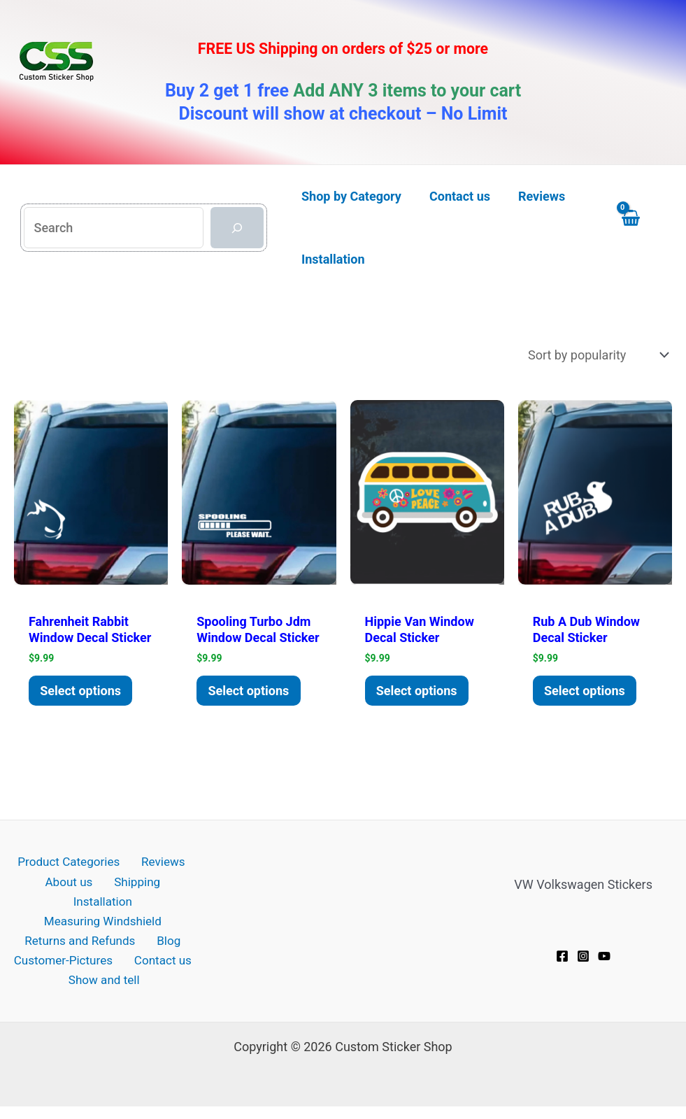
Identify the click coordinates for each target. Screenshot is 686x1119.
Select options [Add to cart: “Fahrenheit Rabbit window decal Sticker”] (83, 706)
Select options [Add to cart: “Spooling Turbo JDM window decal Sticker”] (251, 706)
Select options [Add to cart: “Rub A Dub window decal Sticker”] (587, 706)
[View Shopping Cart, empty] (643, 228)
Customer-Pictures (66, 962)
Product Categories (70, 878)
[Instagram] (583, 973)
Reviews (159, 878)
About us (35, 899)
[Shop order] (597, 355)
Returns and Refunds (83, 941)
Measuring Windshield (102, 920)
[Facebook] (562, 973)
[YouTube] (604, 973)
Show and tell (106, 983)
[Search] (237, 227)
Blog (167, 941)
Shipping (96, 899)
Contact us (161, 962)
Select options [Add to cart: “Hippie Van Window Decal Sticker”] (419, 692)
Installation (165, 899)
